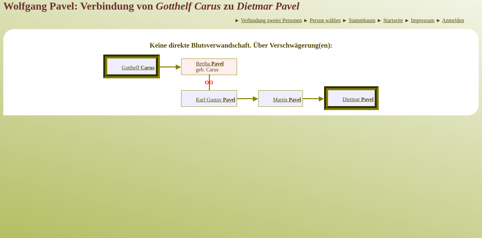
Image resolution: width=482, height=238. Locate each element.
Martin (287, 99)
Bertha (210, 63)
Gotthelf (138, 67)
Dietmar (358, 99)
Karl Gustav (215, 99)
